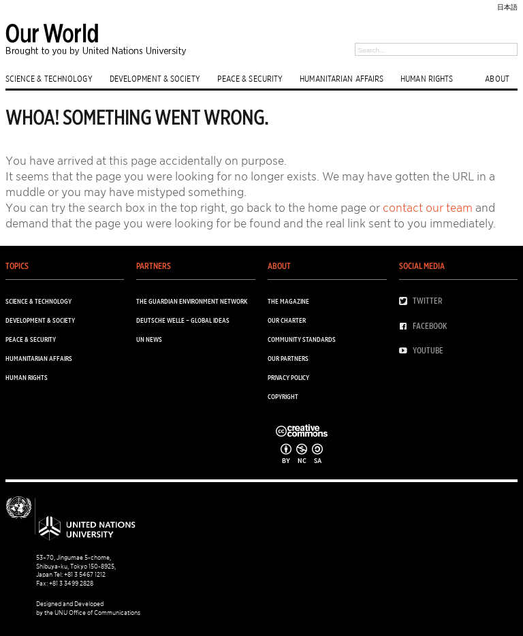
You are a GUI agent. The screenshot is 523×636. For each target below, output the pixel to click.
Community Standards (302, 339)
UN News (149, 339)
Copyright (283, 396)
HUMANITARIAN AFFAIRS (341, 78)
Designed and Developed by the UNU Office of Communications (88, 608)
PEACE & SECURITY (250, 78)
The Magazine (288, 301)
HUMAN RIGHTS (426, 78)
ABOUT (497, 78)
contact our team (428, 207)
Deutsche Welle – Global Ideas (182, 320)
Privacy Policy (288, 377)
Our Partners (288, 358)
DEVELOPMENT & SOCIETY (155, 78)
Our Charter (287, 320)
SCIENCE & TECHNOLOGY (49, 78)
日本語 (507, 7)
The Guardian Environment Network (191, 301)
